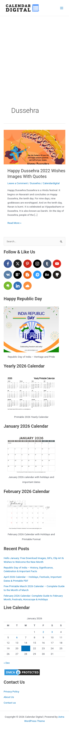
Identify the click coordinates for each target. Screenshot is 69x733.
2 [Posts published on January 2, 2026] (43, 631)
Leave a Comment (18, 183)
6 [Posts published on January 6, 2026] (17, 637)
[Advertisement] (34, 52)
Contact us (10, 702)
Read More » (15, 223)
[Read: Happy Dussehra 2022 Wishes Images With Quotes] (34, 146)
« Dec (7, 662)
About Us (9, 697)
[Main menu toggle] (62, 8)
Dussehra (35, 183)
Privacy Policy (11, 691)
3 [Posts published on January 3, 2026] (52, 631)
